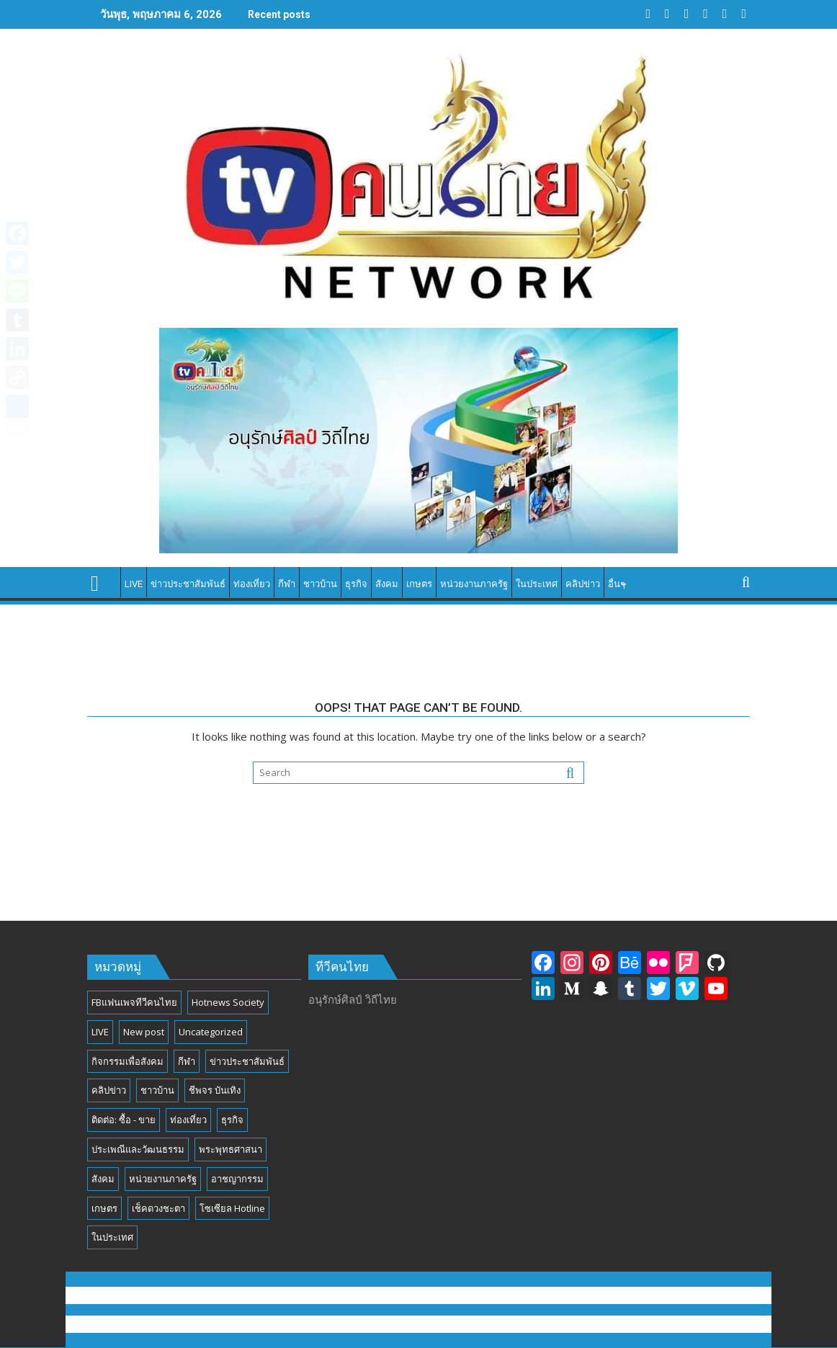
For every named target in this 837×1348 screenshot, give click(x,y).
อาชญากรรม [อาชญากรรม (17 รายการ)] (237, 1178)
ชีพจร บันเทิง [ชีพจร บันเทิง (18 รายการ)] (215, 1090)
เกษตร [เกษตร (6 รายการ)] (104, 1208)
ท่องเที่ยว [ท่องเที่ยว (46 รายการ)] (188, 1119)
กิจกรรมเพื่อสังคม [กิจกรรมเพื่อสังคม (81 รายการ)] (127, 1061)
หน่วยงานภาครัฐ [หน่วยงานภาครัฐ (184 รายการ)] (163, 1178)
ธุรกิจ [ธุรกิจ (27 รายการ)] (232, 1119)
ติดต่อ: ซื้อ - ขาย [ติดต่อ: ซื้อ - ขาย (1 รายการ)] (123, 1119)
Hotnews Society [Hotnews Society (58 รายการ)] (228, 1002)
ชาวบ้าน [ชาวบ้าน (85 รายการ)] (157, 1090)
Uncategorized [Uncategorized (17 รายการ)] (211, 1031)
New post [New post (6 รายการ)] (143, 1031)
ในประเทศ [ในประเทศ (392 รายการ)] (112, 1237)
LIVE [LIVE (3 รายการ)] (100, 1031)
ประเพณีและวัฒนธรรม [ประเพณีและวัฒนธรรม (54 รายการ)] (137, 1149)
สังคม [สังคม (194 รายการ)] (103, 1178)
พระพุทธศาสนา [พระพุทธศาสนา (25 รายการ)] (230, 1149)
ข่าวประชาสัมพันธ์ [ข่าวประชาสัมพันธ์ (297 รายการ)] (247, 1061)
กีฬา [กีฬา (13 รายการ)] (186, 1061)
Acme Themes (560, 1324)
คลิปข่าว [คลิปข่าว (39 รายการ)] (108, 1090)
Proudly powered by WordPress (321, 1324)
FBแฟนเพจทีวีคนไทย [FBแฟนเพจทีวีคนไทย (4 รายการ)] (134, 1002)
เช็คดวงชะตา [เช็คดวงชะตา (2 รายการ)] (158, 1208)
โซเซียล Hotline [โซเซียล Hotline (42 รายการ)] (232, 1208)
